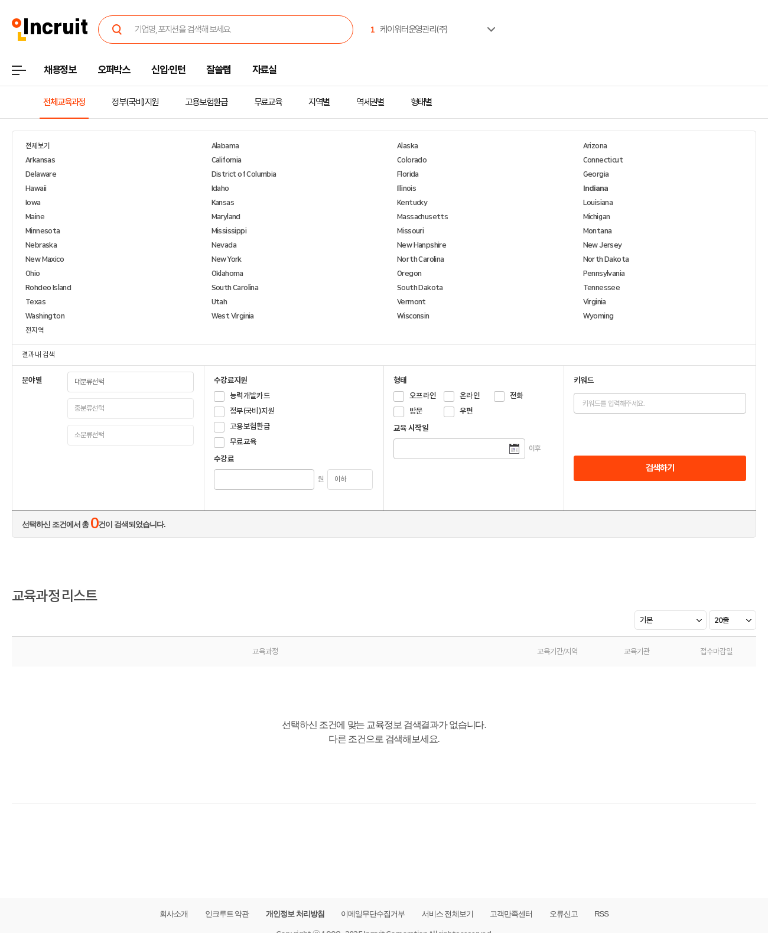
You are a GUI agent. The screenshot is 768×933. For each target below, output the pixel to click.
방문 (416, 411)
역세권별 (370, 102)
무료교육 (268, 102)
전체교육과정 (64, 102)
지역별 (319, 102)
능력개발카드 (250, 396)
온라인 (470, 396)
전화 (516, 396)
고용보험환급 (206, 102)
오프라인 (422, 396)
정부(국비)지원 (135, 102)
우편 (466, 411)
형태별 (421, 102)
